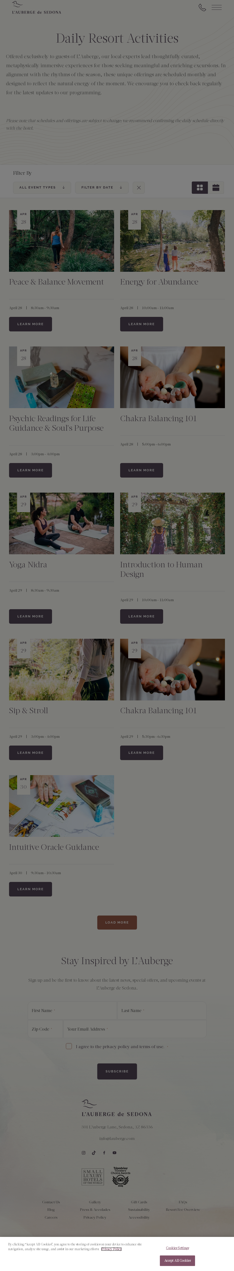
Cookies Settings (177, 1250)
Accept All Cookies (177, 1263)
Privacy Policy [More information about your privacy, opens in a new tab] (111, 1251)
